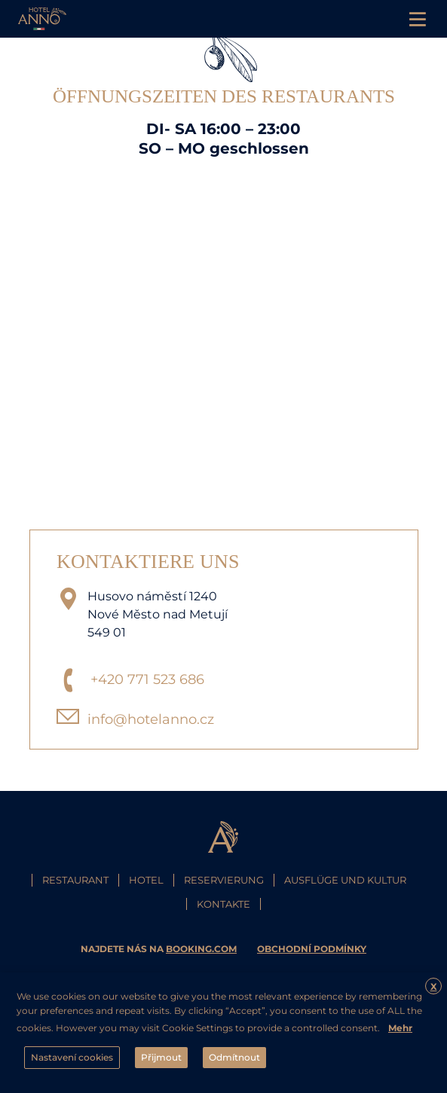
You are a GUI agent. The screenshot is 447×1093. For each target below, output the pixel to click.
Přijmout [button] (161, 1057)
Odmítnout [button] (234, 1057)
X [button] (433, 986)
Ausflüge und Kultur (345, 880)
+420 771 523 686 (147, 679)
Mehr (400, 1027)
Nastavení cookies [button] (72, 1057)
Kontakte (223, 904)
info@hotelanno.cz (150, 719)
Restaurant (75, 880)
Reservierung (224, 880)
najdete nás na (160, 948)
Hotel (146, 880)
